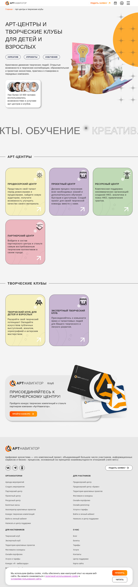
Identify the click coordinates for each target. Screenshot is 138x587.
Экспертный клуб (12, 541)
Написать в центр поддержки (18, 523)
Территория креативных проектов (87, 491)
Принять (120, 573)
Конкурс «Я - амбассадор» (17, 564)
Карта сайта (78, 564)
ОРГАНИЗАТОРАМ (13, 476)
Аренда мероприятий (14, 482)
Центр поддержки (80, 559)
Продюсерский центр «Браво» (86, 487)
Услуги (76, 550)
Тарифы (76, 545)
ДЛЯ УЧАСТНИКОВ (82, 476)
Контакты (77, 554)
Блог (75, 536)
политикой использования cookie (61, 576)
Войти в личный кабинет (16, 519)
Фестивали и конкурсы (83, 496)
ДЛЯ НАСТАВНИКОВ (14, 530)
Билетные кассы (12, 505)
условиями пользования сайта (26, 579)
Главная (9, 9)
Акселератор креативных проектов (20, 510)
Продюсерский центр (82, 482)
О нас (76, 530)
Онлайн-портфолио (81, 500)
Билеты (76, 541)
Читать (120, 580)
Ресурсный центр (12, 500)
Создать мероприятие (15, 487)
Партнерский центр (13, 491)
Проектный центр (13, 496)
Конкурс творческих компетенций (19, 514)
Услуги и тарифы (80, 510)
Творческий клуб (12, 536)
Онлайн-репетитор (81, 505)
